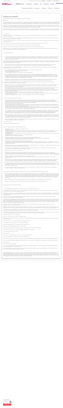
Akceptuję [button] (7, 404)
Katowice (44, 8)
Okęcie (44, 0)
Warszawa (36, 8)
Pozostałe (56, 8)
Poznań (50, 8)
